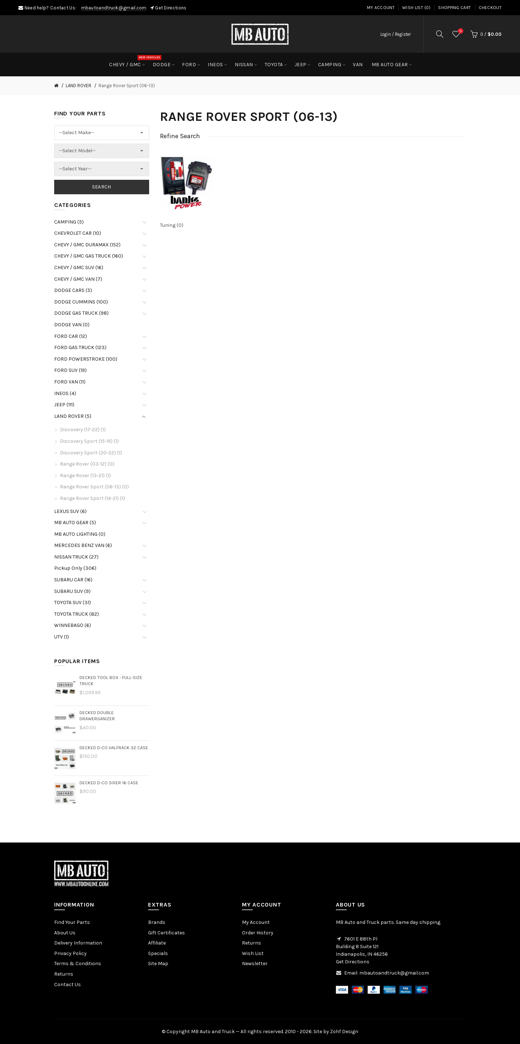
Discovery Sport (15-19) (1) (89, 441)
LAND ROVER (78, 85)
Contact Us (67, 984)
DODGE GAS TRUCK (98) (81, 313)
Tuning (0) (171, 225)
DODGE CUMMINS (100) (81, 302)
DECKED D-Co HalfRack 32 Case (113, 747)
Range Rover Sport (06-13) (127, 85)
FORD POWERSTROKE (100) (85, 359)
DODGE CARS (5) (73, 290)
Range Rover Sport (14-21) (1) (92, 498)
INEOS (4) (65, 393)
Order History (257, 933)
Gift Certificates (166, 933)
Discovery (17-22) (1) (83, 429)
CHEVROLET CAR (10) (77, 233)
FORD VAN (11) (70, 382)
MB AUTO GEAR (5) (75, 522)
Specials (158, 953)
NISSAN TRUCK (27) (76, 557)
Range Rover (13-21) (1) (85, 475)
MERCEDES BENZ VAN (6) (83, 545)
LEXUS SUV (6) (70, 511)
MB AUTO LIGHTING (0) (79, 534)
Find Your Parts (72, 922)
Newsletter (255, 963)
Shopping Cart (454, 7)
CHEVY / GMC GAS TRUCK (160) (88, 256)
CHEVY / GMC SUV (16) (78, 267)
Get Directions (170, 7)
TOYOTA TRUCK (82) (76, 614)
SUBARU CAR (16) (73, 580)
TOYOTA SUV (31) (72, 602)
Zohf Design (344, 1031)
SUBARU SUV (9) (72, 591)
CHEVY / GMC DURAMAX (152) (87, 245)
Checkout (490, 7)
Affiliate (157, 943)
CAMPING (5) (69, 222)
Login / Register (395, 34)
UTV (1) (61, 637)
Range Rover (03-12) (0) (87, 464)
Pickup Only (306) (75, 568)
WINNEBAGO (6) (72, 625)
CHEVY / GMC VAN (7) (78, 279)
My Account (381, 7)
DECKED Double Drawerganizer (97, 716)
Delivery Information (78, 943)
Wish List (253, 953)
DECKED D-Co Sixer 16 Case (108, 782)
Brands (156, 922)
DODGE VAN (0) (72, 325)
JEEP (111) (64, 405)
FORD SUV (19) (70, 370)
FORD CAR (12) (70, 336)
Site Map (158, 963)
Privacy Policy (70, 953)
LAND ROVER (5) (72, 416)
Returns (63, 974)
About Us (64, 933)
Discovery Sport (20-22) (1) (91, 453)
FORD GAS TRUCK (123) (80, 347)
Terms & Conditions (77, 963)
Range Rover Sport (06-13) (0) (94, 487)
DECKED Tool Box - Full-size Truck (110, 681)
